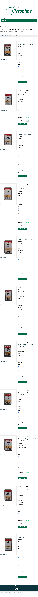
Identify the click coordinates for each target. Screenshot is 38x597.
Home (1, 24)
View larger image (3, 59)
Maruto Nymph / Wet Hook (25, 44)
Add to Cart (22, 82)
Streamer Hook (22, 187)
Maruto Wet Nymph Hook (25, 239)
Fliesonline (18, 592)
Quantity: (20, 78)
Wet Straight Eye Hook (24, 93)
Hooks (5, 24)
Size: (19, 64)
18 (19, 167)
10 (19, 68)
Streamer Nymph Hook (24, 134)
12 (19, 70)
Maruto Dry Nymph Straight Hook (27, 489)
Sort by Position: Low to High (7, 35)
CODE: (19, 42)
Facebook (19, 589)
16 (19, 165)
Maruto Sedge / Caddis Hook (25, 344)
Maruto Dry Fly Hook (24, 537)
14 (19, 73)
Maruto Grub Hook (23, 290)
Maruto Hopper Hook (24, 393)
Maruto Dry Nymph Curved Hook (27, 439)
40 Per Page (18, 35)
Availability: (20, 76)
